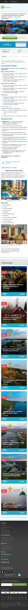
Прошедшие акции (6, 541)
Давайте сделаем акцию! (7, 537)
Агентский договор (6, 545)
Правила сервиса (6, 530)
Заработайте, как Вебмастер (8, 539)
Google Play (13, 572)
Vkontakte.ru (4, 562)
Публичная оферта (6, 549)
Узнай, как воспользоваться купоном (12, 162)
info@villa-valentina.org (18, 138)
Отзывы (17, 56)
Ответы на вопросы (6, 532)
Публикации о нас (6, 527)
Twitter (6, 562)
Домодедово (14, 1)
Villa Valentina (16, 68)
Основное (4, 56)
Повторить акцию (9, 37)
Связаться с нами (5, 556)
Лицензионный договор (7, 547)
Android (3, 62)
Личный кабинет (26, 1)
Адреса (11, 56)
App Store (5, 572)
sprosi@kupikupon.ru (6, 554)
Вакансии (4, 529)
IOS (21, 61)
